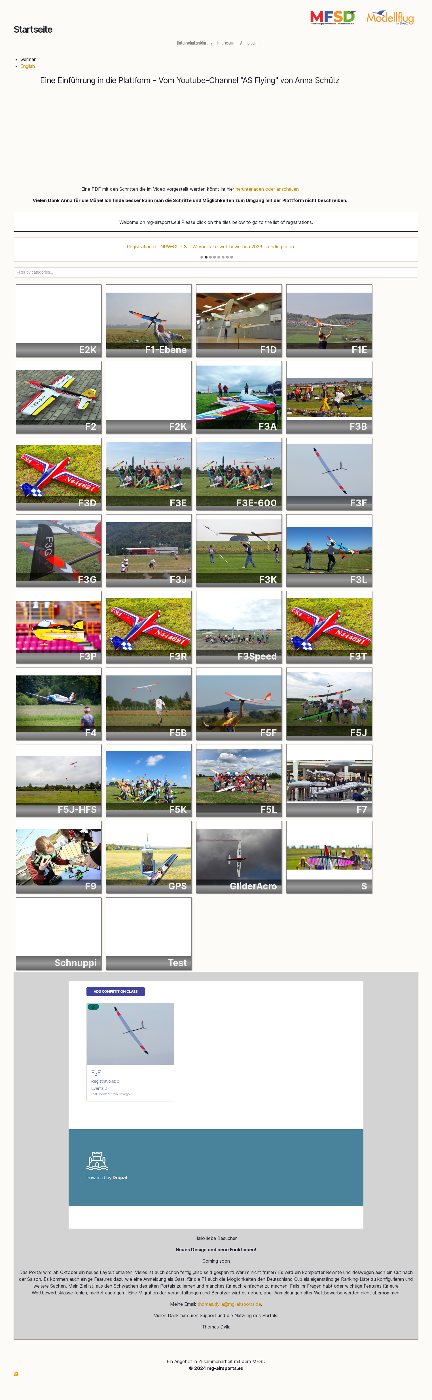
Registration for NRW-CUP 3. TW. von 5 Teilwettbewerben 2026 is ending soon (210, 247)
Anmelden (248, 43)
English (27, 67)
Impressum (226, 43)
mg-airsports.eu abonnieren (16, 1374)
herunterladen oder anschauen (267, 190)
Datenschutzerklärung (195, 43)
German (28, 60)
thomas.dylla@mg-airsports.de (229, 1305)
